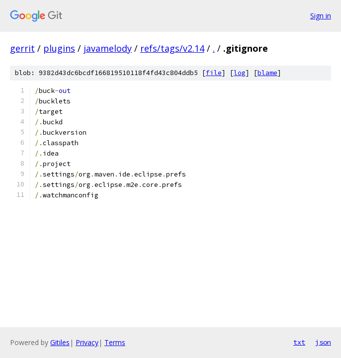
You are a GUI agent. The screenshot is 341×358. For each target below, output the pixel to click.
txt (299, 342)
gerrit (22, 48)
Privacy (87, 342)
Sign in (320, 15)
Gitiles (60, 342)
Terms (114, 342)
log (240, 73)
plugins (59, 48)
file (214, 73)
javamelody (108, 48)
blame (267, 73)
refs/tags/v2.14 (172, 48)
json (323, 342)
